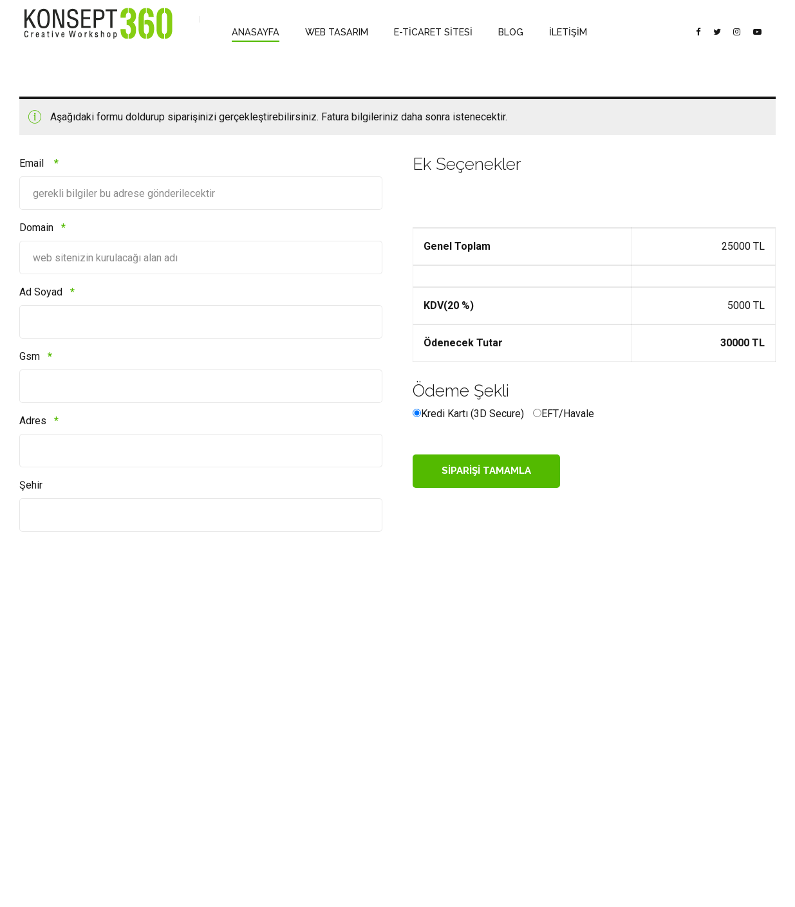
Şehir (30, 485)
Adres (39, 421)
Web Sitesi (170, 791)
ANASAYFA (254, 32)
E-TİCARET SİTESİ (423, 32)
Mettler (32, 791)
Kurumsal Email (178, 772)
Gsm (35, 356)
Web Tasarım (174, 735)
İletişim (32, 809)
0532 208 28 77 (307, 733)
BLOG (497, 32)
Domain (42, 227)
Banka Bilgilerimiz (52, 735)
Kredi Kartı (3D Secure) (472, 413)
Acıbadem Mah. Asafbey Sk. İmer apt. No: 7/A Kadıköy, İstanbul (326, 788)
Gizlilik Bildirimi (47, 772)
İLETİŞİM (552, 32)
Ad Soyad (47, 292)
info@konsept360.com (323, 754)
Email (39, 163)
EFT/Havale (567, 413)
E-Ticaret (166, 753)
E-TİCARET (441, 886)
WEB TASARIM (330, 32)
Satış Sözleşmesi (51, 753)
